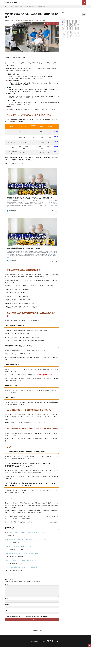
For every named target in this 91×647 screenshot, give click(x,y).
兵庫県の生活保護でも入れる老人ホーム (71, 21)
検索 (63, 12)
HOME (7, 6)
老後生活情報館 (11, 2)
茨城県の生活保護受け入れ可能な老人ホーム (72, 37)
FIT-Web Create (44, 641)
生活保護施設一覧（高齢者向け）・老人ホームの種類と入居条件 (22, 553)
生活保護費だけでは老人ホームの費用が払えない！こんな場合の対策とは (25, 532)
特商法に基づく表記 (37, 630)
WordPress (57, 641)
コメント (7, 584)
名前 (6, 598)
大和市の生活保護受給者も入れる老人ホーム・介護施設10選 (21, 567)
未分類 (63, 30)
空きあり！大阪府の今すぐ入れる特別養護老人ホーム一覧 (21, 560)
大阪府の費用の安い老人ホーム (69, 26)
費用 (44, 20)
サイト (6, 610)
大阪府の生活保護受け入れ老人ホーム (70, 25)
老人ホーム (41, 20)
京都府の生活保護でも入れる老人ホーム (71, 20)
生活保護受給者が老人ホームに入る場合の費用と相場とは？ (35, 6)
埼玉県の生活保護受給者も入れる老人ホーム (72, 24)
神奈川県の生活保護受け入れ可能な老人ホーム (72, 35)
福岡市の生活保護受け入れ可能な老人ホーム (72, 36)
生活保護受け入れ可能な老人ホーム (29, 20)
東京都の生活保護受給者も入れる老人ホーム (72, 32)
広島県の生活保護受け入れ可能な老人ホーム (72, 28)
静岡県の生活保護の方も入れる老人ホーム (71, 38)
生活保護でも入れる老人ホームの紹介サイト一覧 (18, 546)
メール (7, 604)
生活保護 (20, 20)
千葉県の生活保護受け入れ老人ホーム (70, 23)
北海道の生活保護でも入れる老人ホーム (71, 22)
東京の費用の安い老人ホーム (68, 31)
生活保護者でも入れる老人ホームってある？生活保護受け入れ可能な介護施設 (26, 539)
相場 (37, 20)
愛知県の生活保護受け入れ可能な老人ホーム (72, 29)
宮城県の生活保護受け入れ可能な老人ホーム (72, 27)
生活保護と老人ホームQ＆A (16, 6)
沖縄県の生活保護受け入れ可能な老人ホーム (72, 33)
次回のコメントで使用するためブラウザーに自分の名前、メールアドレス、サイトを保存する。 (27, 616)
